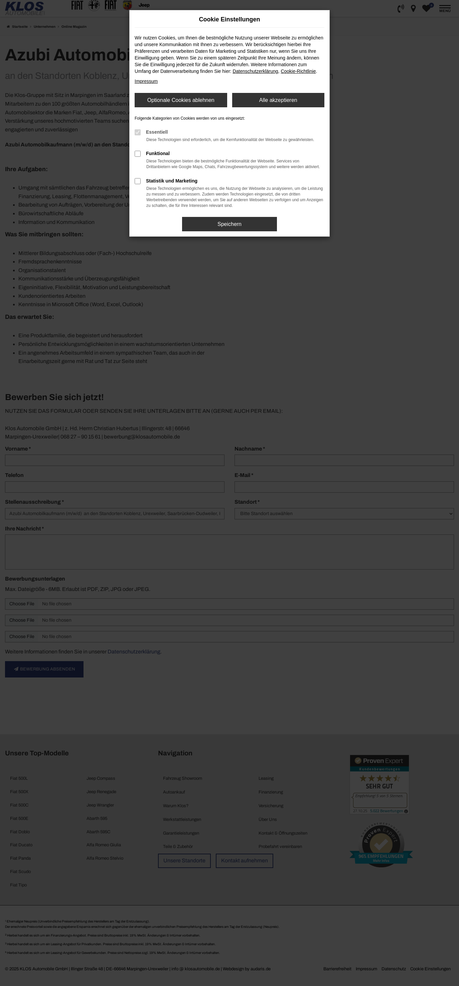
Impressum (146, 81)
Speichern (229, 224)
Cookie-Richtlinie (298, 71)
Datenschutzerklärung (255, 71)
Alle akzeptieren (278, 100)
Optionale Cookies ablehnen (180, 100)
